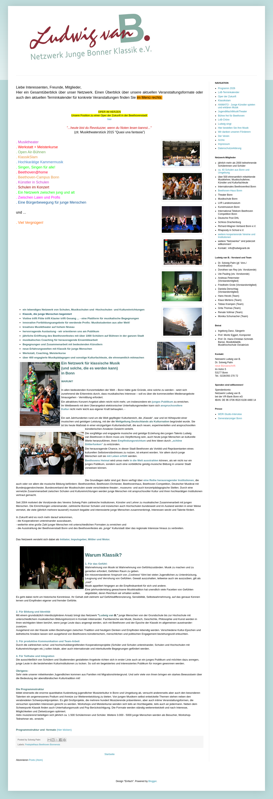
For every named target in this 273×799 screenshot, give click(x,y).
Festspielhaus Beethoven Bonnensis (42, 744)
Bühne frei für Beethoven (231, 115)
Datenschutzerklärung (229, 148)
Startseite (109, 754)
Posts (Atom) (36, 760)
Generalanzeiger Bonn (230, 418)
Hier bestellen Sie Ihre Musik (233, 127)
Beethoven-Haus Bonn (230, 190)
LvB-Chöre (223, 119)
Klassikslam (224, 100)
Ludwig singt (224, 123)
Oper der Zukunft (227, 96)
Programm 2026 (226, 88)
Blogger (152, 781)
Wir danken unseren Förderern (234, 131)
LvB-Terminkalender (228, 92)
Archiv (221, 140)
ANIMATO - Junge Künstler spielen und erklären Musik (236, 106)
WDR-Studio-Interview (230, 414)
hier (109, 119)
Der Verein (223, 136)
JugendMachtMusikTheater (232, 111)
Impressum (224, 144)
